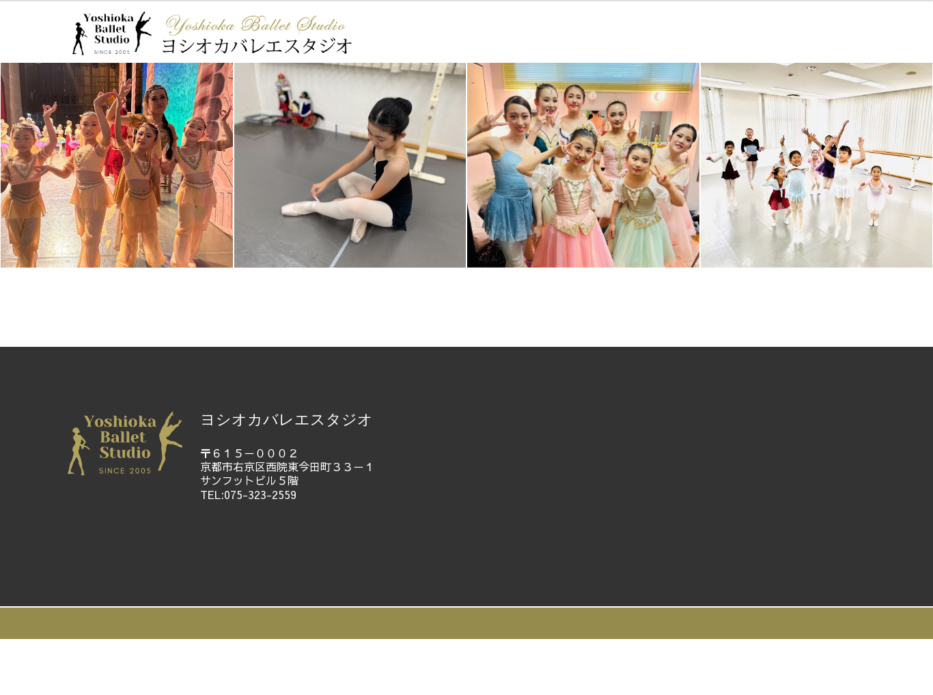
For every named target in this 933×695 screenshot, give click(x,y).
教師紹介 (247, 303)
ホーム (170, 303)
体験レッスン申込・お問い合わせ (685, 303)
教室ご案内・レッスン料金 (382, 303)
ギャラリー (524, 303)
